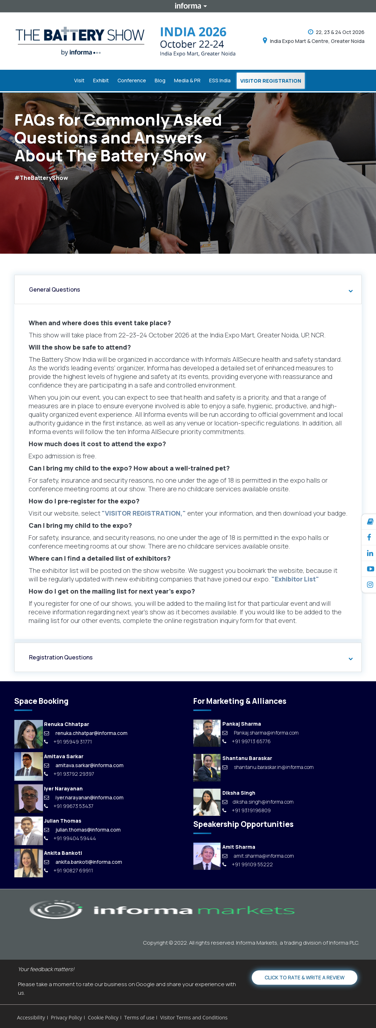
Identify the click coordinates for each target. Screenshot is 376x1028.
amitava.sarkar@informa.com (84, 763)
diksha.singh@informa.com (258, 800)
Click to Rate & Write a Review (304, 976)
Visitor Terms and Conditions (193, 1016)
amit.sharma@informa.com (258, 854)
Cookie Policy (103, 1016)
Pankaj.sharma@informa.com (260, 731)
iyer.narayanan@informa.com (84, 796)
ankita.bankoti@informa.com (83, 860)
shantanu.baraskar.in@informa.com (268, 765)
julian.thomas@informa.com (82, 828)
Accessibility (31, 1016)
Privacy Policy (66, 1016)
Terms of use (139, 1016)
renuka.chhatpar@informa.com (85, 731)
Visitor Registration (270, 80)
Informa (188, 6)
